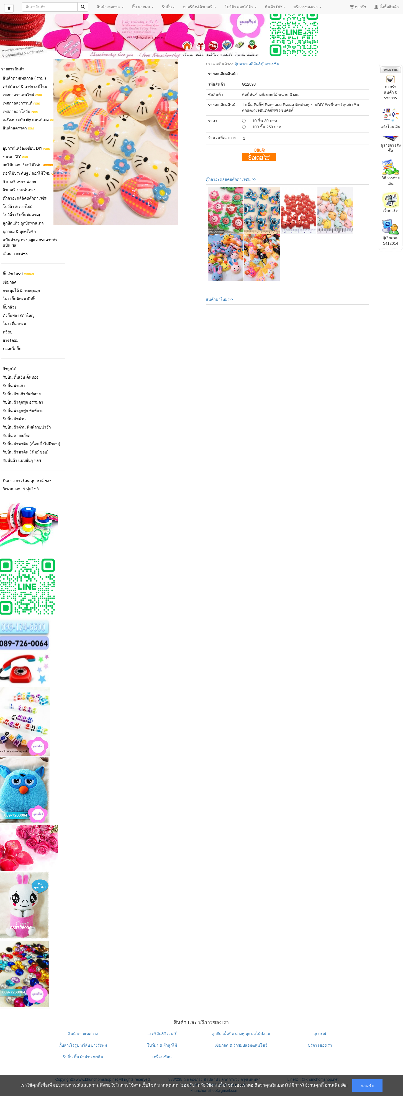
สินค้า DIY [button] (275, 7)
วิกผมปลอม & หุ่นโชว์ (21, 489)
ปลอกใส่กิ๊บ (12, 348)
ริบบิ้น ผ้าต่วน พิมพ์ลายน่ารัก (27, 427)
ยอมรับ (367, 1085)
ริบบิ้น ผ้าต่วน (14, 419)
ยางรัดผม (11, 340)
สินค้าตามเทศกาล (83, 1033)
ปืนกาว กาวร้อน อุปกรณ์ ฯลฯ (27, 480)
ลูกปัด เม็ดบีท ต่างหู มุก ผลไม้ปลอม (241, 1033)
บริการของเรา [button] (308, 7)
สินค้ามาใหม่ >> (219, 299)
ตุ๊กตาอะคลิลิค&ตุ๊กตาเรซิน (257, 64)
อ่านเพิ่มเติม (336, 1085)
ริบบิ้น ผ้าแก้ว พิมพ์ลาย (22, 394)
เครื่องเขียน (162, 1057)
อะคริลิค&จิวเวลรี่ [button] (199, 7)
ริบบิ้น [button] (168, 7)
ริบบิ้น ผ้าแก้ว (14, 385)
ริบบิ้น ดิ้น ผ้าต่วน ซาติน (83, 1057)
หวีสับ (7, 332)
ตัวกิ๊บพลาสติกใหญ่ (18, 315)
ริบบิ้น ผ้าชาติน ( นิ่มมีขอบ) (25, 452)
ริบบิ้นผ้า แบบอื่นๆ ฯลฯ (22, 460)
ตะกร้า (358, 7)
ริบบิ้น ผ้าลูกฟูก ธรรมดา (23, 402)
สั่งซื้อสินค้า (386, 7)
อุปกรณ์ (320, 1033)
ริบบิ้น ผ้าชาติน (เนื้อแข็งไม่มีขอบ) (31, 444)
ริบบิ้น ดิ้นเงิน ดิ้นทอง (20, 377)
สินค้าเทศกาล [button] (110, 7)
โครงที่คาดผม (14, 324)
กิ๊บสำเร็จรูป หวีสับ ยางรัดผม (83, 1045)
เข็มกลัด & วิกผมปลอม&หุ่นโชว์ (241, 1045)
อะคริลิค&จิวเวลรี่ (162, 1033)
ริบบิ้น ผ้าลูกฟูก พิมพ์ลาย (23, 410)
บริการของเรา (320, 1045)
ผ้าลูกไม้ (9, 369)
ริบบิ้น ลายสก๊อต (16, 435)
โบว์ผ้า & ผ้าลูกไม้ (162, 1045)
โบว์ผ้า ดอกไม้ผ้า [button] (241, 7)
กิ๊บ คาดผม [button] (143, 7)
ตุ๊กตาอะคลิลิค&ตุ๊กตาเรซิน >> (231, 179)
